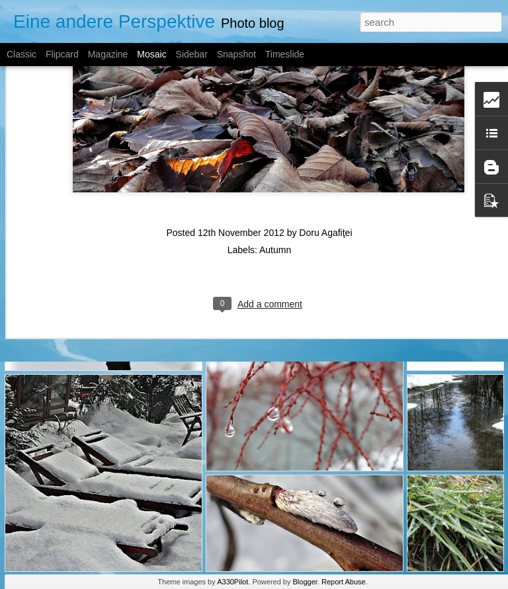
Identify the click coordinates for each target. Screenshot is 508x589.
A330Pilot (232, 582)
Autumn (275, 192)
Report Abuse (343, 582)
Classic (21, 54)
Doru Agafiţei (325, 175)
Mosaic (151, 54)
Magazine (108, 54)
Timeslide (284, 54)
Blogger (305, 582)
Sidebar (192, 54)
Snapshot (236, 54)
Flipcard (62, 54)
